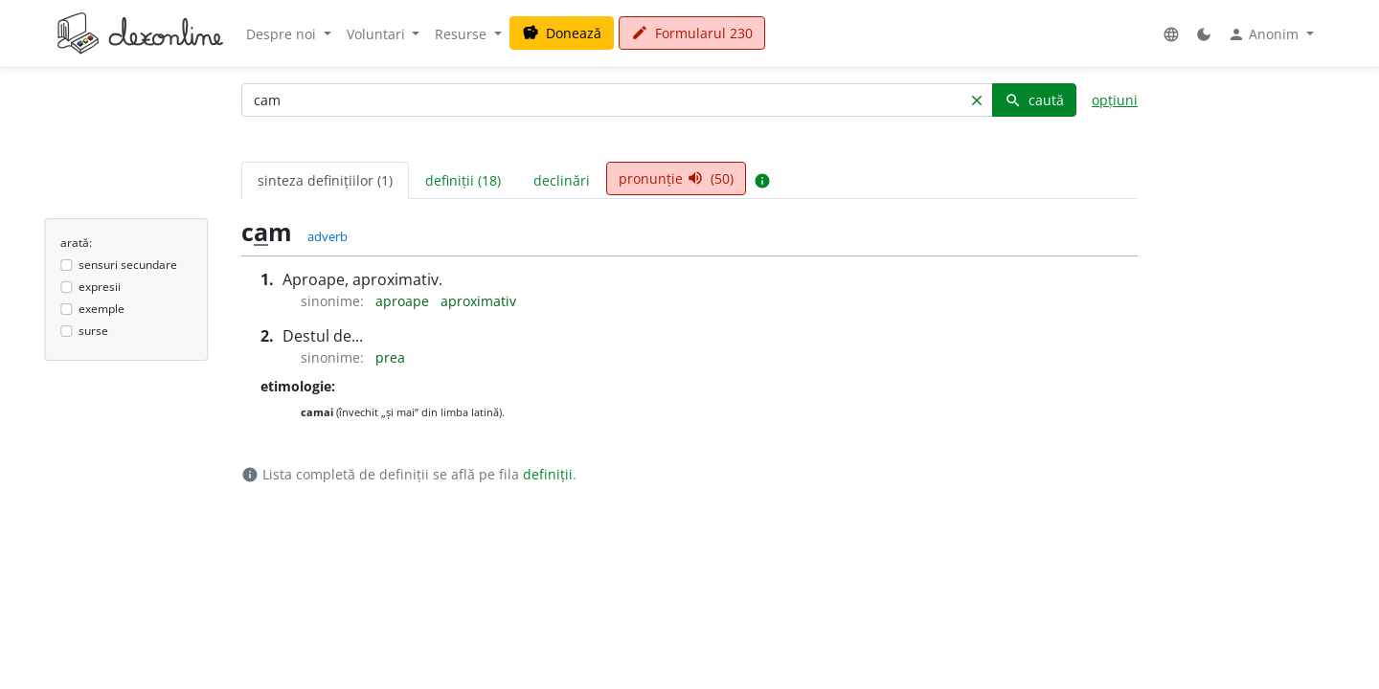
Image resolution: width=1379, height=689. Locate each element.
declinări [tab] (561, 180)
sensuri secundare (128, 264)
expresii (100, 286)
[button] (1171, 34)
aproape (404, 301)
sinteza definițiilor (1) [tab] (325, 180)
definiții (548, 474)
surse (93, 330)
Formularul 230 (692, 33)
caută (1034, 100)
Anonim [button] (1265, 34)
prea (390, 357)
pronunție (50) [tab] (676, 178)
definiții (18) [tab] (463, 180)
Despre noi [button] (283, 34)
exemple (101, 308)
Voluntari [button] (378, 34)
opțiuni (1115, 100)
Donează (561, 33)
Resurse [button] (462, 34)
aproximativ (478, 301)
